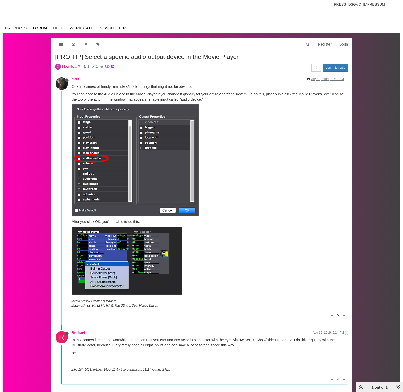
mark (75, 79)
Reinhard (78, 332)
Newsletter (112, 28)
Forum (40, 28)
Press (340, 4)
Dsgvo (354, 4)
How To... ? (71, 66)
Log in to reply (335, 67)
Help (58, 28)
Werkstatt (81, 28)
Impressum (374, 4)
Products (16, 28)
